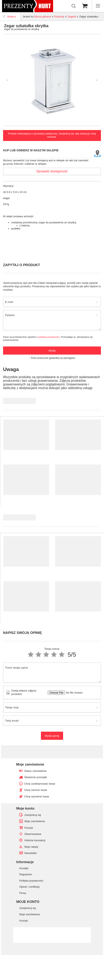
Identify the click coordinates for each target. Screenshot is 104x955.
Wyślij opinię (52, 735)
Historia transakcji (34, 840)
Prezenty (59, 16)
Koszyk (28, 827)
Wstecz (9, 17)
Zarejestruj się (32, 814)
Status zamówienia (35, 770)
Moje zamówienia (34, 821)
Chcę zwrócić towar (35, 790)
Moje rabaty (31, 846)
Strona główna (42, 16)
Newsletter (30, 853)
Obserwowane (32, 834)
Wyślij (52, 350)
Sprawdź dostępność (52, 171)
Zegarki (71, 16)
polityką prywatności (49, 337)
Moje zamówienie (30, 764)
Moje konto (25, 808)
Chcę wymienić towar (36, 796)
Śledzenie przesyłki (35, 777)
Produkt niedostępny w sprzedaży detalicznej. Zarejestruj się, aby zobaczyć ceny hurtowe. (52, 135)
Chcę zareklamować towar (39, 783)
